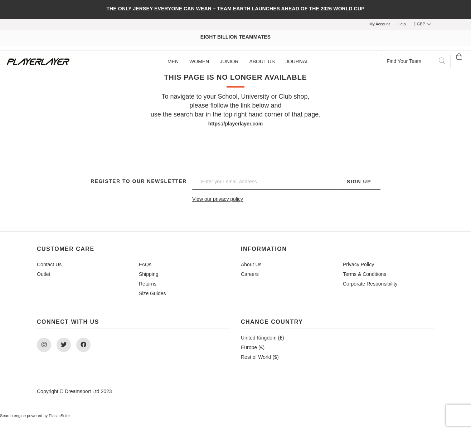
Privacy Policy (358, 264)
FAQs (145, 264)
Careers (250, 274)
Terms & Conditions (364, 274)
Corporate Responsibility (370, 284)
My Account (379, 24)
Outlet (43, 274)
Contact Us (49, 264)
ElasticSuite (59, 415)
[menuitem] (173, 62)
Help (402, 24)
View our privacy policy (217, 199)
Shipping (149, 274)
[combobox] (416, 61)
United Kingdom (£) (262, 338)
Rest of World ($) (260, 357)
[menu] (238, 62)
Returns (147, 284)
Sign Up (359, 181)
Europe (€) (252, 347)
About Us (251, 264)
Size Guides (152, 293)
